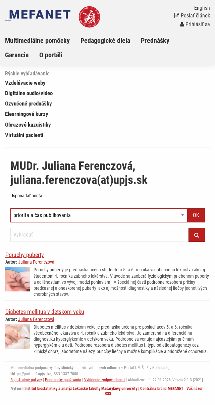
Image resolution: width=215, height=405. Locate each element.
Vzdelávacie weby (25, 82)
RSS (108, 393)
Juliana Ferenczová (36, 262)
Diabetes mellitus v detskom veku (44, 311)
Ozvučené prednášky (28, 103)
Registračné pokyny (26, 380)
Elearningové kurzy (26, 114)
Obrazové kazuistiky (28, 124)
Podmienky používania (63, 380)
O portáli (50, 55)
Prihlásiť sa (195, 24)
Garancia (17, 55)
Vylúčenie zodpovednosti (104, 380)
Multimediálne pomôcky (37, 41)
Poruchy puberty (24, 254)
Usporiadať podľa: (26, 195)
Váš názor (194, 388)
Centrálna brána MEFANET (161, 388)
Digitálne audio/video (29, 93)
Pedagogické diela (105, 41)
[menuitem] (42, 40)
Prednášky (155, 41)
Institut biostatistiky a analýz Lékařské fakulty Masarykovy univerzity (80, 388)
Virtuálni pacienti (24, 135)
